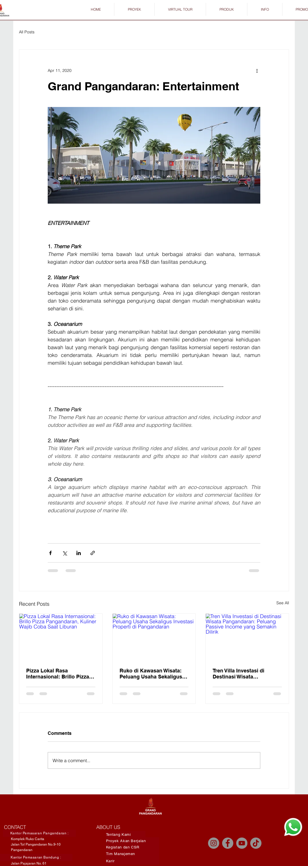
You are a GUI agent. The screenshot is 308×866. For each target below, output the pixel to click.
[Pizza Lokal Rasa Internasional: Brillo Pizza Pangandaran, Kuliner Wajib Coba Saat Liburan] (60, 637)
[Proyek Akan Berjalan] (132, 840)
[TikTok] (255, 843)
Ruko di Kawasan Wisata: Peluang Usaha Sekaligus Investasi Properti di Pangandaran (151, 674)
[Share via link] (92, 553)
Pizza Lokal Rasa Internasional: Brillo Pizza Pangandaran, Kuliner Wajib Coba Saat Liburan (60, 674)
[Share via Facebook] (50, 553)
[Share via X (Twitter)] (64, 553)
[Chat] (293, 827)
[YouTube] (241, 843)
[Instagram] (213, 843)
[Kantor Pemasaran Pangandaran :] (39, 833)
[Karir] (132, 861)
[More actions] (256, 70)
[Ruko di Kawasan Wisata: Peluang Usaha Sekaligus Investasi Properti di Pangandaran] (154, 637)
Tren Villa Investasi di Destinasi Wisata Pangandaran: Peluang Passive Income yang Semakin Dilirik (241, 674)
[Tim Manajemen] (132, 853)
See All (282, 602)
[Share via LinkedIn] (78, 553)
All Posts (26, 32)
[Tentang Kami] (125, 834)
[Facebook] (227, 843)
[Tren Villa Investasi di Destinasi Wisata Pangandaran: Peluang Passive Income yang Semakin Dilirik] (247, 637)
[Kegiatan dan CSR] (132, 847)
